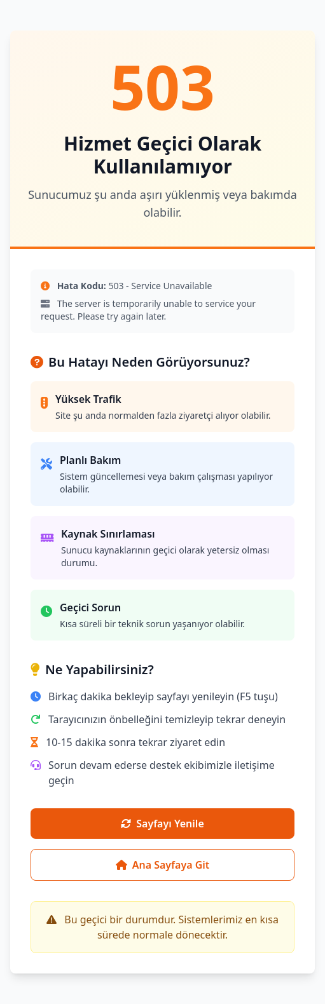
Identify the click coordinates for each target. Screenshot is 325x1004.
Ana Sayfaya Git (163, 865)
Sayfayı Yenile (162, 824)
